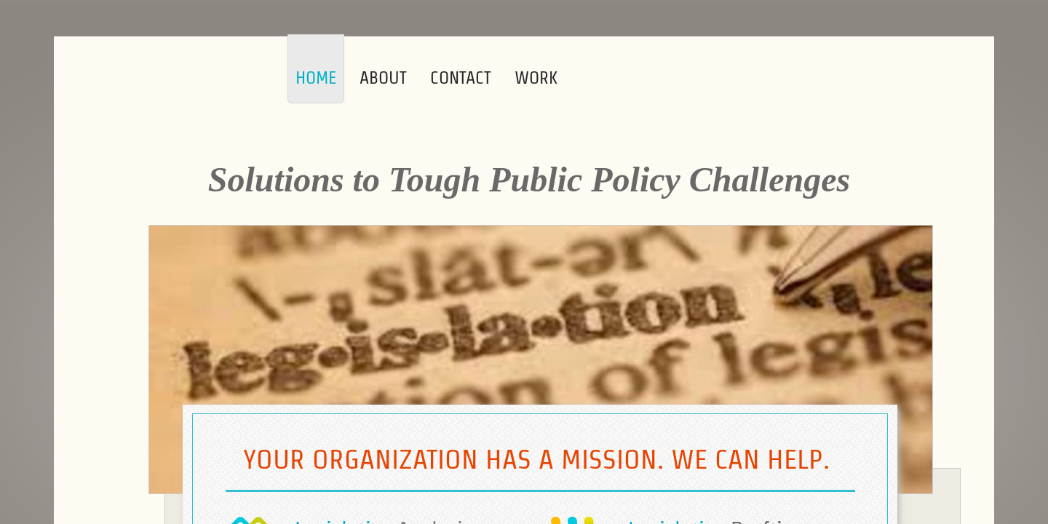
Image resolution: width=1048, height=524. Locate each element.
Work (536, 77)
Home (315, 77)
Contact (460, 77)
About (383, 77)
